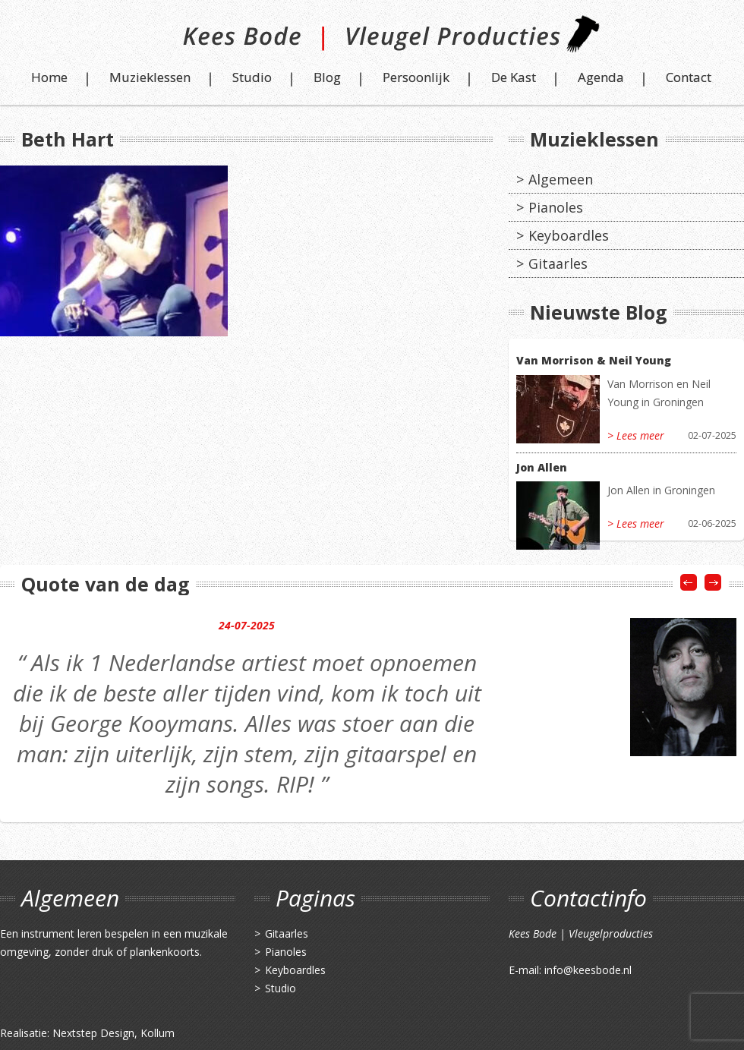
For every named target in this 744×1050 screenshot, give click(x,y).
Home (49, 77)
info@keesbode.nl (588, 970)
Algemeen (560, 179)
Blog (327, 77)
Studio (252, 77)
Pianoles (555, 207)
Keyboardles (568, 235)
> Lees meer (635, 435)
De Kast (513, 77)
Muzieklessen (150, 77)
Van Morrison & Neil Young (593, 360)
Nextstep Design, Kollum (113, 1033)
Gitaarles (558, 263)
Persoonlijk (416, 77)
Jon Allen (541, 467)
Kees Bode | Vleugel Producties (372, 40)
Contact (688, 77)
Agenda (601, 77)
